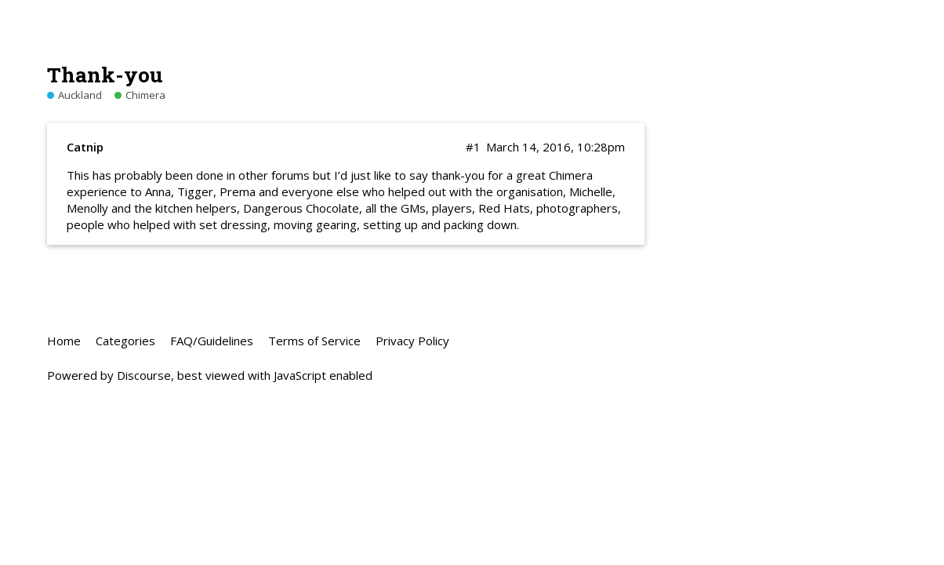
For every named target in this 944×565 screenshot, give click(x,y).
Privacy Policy (412, 340)
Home (64, 340)
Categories (125, 340)
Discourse (144, 375)
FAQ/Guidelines (211, 340)
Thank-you (105, 74)
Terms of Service (314, 340)
